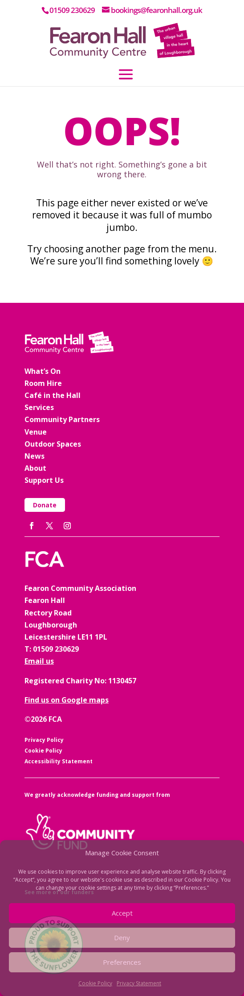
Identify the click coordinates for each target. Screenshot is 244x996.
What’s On (42, 371)
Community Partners (62, 419)
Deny (122, 937)
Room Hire (43, 383)
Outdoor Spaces (52, 444)
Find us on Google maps (66, 700)
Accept (122, 912)
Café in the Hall (52, 395)
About (35, 468)
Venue (35, 432)
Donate (45, 505)
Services (39, 407)
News (34, 456)
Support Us (44, 480)
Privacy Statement (139, 983)
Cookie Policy (95, 983)
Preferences (122, 962)
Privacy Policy (44, 740)
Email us (39, 661)
